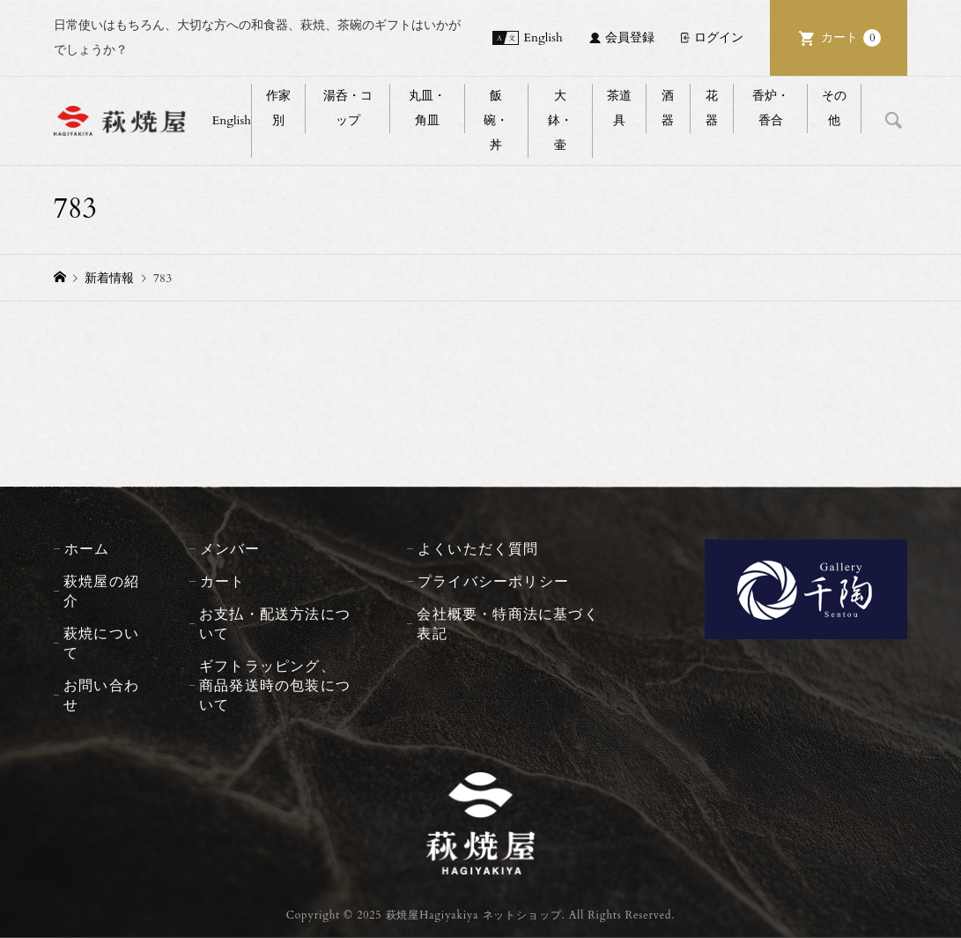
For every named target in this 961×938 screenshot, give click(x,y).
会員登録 (629, 37)
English (542, 37)
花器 (712, 108)
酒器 (668, 108)
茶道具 (619, 108)
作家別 (278, 108)
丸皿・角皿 (427, 108)
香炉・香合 (770, 108)
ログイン (718, 37)
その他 (834, 108)
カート (851, 38)
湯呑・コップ (348, 108)
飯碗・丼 (496, 120)
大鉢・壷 (560, 120)
